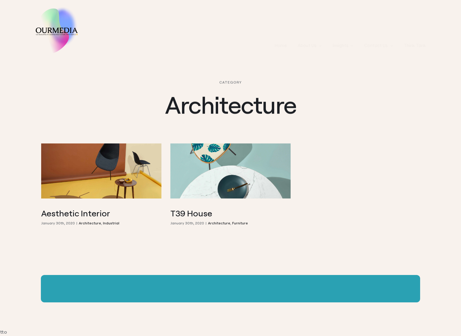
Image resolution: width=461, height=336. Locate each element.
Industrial (111, 223)
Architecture (90, 223)
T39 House (191, 213)
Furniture (240, 223)
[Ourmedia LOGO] (55, 9)
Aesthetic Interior (75, 213)
